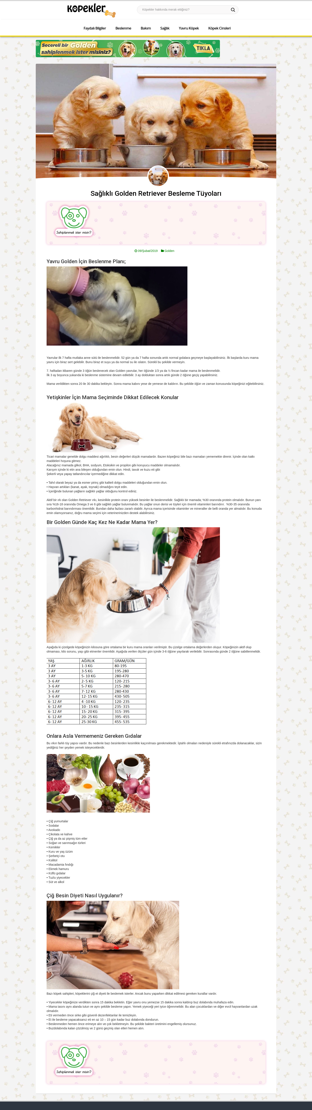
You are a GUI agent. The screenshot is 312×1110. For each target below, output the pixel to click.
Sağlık (164, 28)
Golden (169, 251)
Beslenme (123, 28)
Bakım (146, 28)
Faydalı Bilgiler (95, 28)
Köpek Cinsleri (219, 28)
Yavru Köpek (189, 28)
